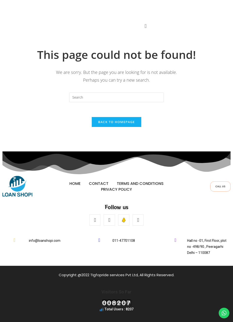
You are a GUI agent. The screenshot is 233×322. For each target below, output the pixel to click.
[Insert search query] (116, 97)
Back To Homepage (116, 122)
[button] (145, 26)
